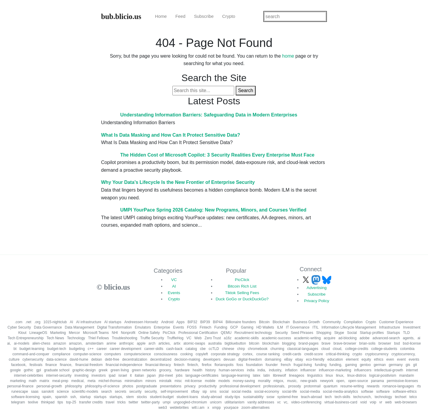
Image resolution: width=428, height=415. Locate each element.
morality (264, 381)
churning (277, 349)
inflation (291, 370)
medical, (78, 381)
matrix (44, 381)
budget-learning (32, 349)
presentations (170, 386)
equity (366, 359)
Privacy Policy (316, 301)
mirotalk (165, 381)
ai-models (21, 343)
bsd (397, 343)
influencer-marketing (335, 370)
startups (100, 397)
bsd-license (412, 343)
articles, (164, 343)
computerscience (137, 354)
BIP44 (218, 322)
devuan (229, 359)
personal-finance (20, 386)
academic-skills (247, 338)
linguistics (315, 375)
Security (281, 333)
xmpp (216, 407)
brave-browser (344, 343)
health (197, 370)
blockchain (270, 343)
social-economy (266, 391)
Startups (393, 333)
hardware (182, 370)
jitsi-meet (166, 375)
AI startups (112, 322)
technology (383, 397)
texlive (33, 402)
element (352, 359)
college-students (384, 349)
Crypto (228, 16)
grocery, (165, 370)
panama (377, 381)
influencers (362, 370)
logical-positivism (382, 375)
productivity (208, 386)
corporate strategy (225, 354)
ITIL (315, 327)
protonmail (312, 386)
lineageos (296, 375)
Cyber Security (19, 327)
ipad (112, 375)
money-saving (244, 381)
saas (34, 391)
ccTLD (214, 349)
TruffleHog (175, 338)
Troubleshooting (124, 338)
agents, (408, 338)
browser (384, 343)
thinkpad (47, 402)
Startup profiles (372, 333)
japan (151, 375)
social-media (310, 391)
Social (352, 333)
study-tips (232, 397)
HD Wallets (265, 327)
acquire (329, 338)
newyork (326, 381)
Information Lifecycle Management (349, 327)
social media (241, 391)
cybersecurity (33, 359)
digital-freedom (250, 359)
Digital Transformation (114, 327)
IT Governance (297, 327)
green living (120, 370)
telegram (18, 402)
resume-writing (352, 386)
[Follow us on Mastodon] (316, 279)
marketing (18, 381)
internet (412, 370)
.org (37, 322)
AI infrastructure (88, 322)
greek (103, 370)
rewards (373, 386)
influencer (308, 370)
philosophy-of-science (102, 386)
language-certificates (201, 375)
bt (15, 349)
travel (110, 402)
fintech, (193, 365)
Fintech (205, 327)
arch (152, 343)
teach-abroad (311, 397)
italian (139, 375)
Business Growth (306, 322)
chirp (241, 349)
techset (401, 397)
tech (328, 397)
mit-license (193, 381)
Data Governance (48, 327)
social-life (289, 391)
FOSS (192, 327)
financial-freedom (89, 365)
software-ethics (405, 391)
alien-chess (41, 343)
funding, (336, 365)
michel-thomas (110, 381)
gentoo (365, 365)
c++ (91, 349)
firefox (207, 365)
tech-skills (342, 397)
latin (266, 375)
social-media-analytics (340, 391)
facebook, (18, 365)
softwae (367, 391)
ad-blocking (347, 338)
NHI (115, 333)
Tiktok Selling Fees (242, 293)
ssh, (73, 397)
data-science (56, 359)
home (288, 56)
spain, (47, 397)
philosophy (73, 386)
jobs (179, 375)
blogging (288, 343)
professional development (240, 386)
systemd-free (287, 397)
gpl (38, 370)
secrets (120, 391)
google (15, 370)
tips (60, 402)
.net (28, 322)
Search (245, 90)
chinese (228, 349)
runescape (19, 391)
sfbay (195, 391)
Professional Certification (198, 333)
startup (85, 397)
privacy (190, 386)
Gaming (247, 327)
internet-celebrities (28, 375)
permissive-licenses (402, 381)
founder (272, 365)
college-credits (356, 349)
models (224, 381)
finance (51, 365)
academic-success (276, 338)
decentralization (134, 359)
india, (261, 370)
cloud (325, 349)
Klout (22, 333)
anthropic (126, 343)
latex (256, 375)
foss (240, 365)
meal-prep (60, 381)
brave (326, 343)
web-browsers (406, 402)
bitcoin (254, 343)
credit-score (313, 354)
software (383, 391)
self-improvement (174, 391)
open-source (358, 381)
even (390, 359)
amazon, (76, 343)
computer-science (87, 354)
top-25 (71, 402)
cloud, (337, 349)
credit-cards (292, 354)
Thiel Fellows (98, 338)
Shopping (323, 333)
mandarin (406, 375)
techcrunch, (362, 397)
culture (14, 359)
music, (292, 381)
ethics (378, 359)
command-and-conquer (30, 354)
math (33, 381)
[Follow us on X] (306, 279)
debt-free (112, 359)
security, (151, 391)
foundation (254, 365)
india (250, 370)
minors (150, 381)
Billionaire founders (241, 322)
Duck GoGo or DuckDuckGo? (241, 299)
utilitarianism (235, 402)
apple (141, 343)
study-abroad (211, 397)
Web (198, 338)
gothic (28, 370)
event (401, 359)
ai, (9, 343)
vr (380, 402)
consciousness (165, 354)
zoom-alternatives (255, 407)
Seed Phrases (302, 333)
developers (212, 359)
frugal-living (303, 365)
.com (18, 322)
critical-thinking (337, 354)
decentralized (160, 359)
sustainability (253, 397)
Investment (412, 327)
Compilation (353, 322)
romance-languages (398, 386)
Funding (220, 327)
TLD (406, 333)
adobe (364, 338)
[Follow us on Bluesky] (326, 279)
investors (99, 375)
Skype (339, 333)
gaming (351, 365)
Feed (180, 16)
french (285, 365)
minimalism (133, 381)
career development (125, 349)
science (63, 391)
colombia (407, 349)
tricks (121, 402)
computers (112, 354)
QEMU (226, 333)
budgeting (77, 349)
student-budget (162, 397)
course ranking (268, 354)
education (335, 359)
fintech (179, 365)
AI (174, 286)
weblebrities (179, 407)
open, (340, 381)
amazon (59, 343)
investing (81, 375)
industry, (275, 370)
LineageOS (38, 333)
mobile (210, 381)
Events (174, 293)
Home (161, 16)
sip (204, 391)
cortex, (248, 354)
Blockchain (281, 322)
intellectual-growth (388, 370)
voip (373, 402)
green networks (144, 370)
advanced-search (386, 338)
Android (167, 322)
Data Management (79, 327)
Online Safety (149, 333)
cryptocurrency (376, 354)
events (414, 359)
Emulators (143, 327)
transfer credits (91, 402)
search (106, 391)
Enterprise (162, 327)
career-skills (153, 349)
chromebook (258, 349)
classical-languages (302, 349)
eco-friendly (315, 359)
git (415, 365)
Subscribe (204, 16)
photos (127, 386)
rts (419, 386)
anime (111, 343)
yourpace (231, 407)
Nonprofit (128, 333)
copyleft (202, 354)
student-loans (187, 397)
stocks (142, 397)
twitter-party (150, 402)
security (135, 391)
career (102, 349)
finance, (66, 365)
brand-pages (308, 343)
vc (279, 402)
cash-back (174, 349)
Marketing (58, 333)
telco (413, 397)
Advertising (317, 287)
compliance (61, 354)
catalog (191, 349)
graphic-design (84, 370)
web (388, 402)
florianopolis (224, 365)
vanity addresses (260, 402)
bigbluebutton (235, 343)
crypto (357, 354)
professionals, (274, 386)
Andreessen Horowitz (141, 322)
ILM (280, 327)
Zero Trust (212, 338)
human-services (231, 370)
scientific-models (85, 391)
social (224, 391)
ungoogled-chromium (190, 402)
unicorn (215, 402)
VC (174, 279)
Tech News (55, 338)
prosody (294, 386)
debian (96, 359)
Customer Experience (396, 322)
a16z (228, 338)
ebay (299, 359)
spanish (61, 397)
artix (177, 343)
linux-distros (356, 375)
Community (332, 322)
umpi (167, 402)
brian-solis (367, 343)
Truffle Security (152, 338)
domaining (273, 359)
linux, (340, 375)
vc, (286, 402)
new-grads (308, 381)
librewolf (279, 375)
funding (320, 365)
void (363, 402)
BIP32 (192, 322)
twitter (133, 402)
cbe (203, 349)
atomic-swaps (194, 343)
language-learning (235, 375)
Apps (181, 322)
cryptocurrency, (403, 354)
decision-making (187, 359)
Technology (76, 338)
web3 (162, 407)
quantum (331, 386)
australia (214, 343)
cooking (186, 354)
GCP (234, 327)
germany (396, 365)
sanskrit (48, 391)
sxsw (270, 397)
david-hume (79, 359)
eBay (288, 359)
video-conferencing (306, 402)
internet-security (58, 375)
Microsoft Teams (96, 333)
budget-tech (56, 349)
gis (408, 365)
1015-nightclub (55, 322)
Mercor (74, 333)
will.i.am (198, 407)
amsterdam (94, 343)
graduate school (56, 370)
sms (213, 391)
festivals (35, 365)
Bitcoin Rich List (242, 286)
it (131, 375)
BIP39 (205, 322)
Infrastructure (389, 327)
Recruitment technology (253, 333)
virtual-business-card (340, 402)
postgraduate (146, 386)
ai (419, 338)
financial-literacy (158, 365)
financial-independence (124, 365)
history (210, 370)
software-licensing (25, 397)
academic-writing (307, 338)
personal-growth (49, 386)
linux (329, 375)
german (380, 365)
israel (122, 375)
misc (178, 381)
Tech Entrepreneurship (26, 338)
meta (91, 381)
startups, (116, 397)
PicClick (242, 279)
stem (130, 397)
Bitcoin (264, 322)
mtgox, (278, 381)
